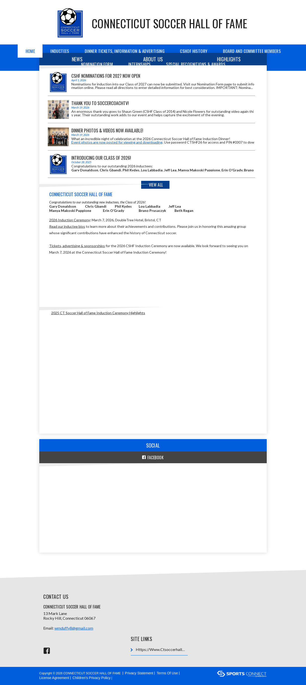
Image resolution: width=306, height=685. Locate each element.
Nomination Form (97, 64)
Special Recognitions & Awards (195, 64)
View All (156, 185)
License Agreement (54, 678)
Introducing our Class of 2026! (101, 157)
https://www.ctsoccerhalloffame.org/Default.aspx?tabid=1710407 (159, 649)
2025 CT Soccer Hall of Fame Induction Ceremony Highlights (98, 313)
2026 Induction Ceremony (69, 220)
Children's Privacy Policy (92, 678)
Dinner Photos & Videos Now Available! (107, 130)
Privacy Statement (139, 673)
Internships (139, 64)
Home (30, 51)
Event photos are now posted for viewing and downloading (117, 142)
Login (119, 678)
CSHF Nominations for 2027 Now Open (105, 76)
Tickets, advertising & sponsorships (77, 246)
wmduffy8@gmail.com (73, 628)
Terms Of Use (167, 673)
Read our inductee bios (67, 226)
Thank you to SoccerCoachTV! (100, 103)
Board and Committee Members (252, 51)
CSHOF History (193, 51)
